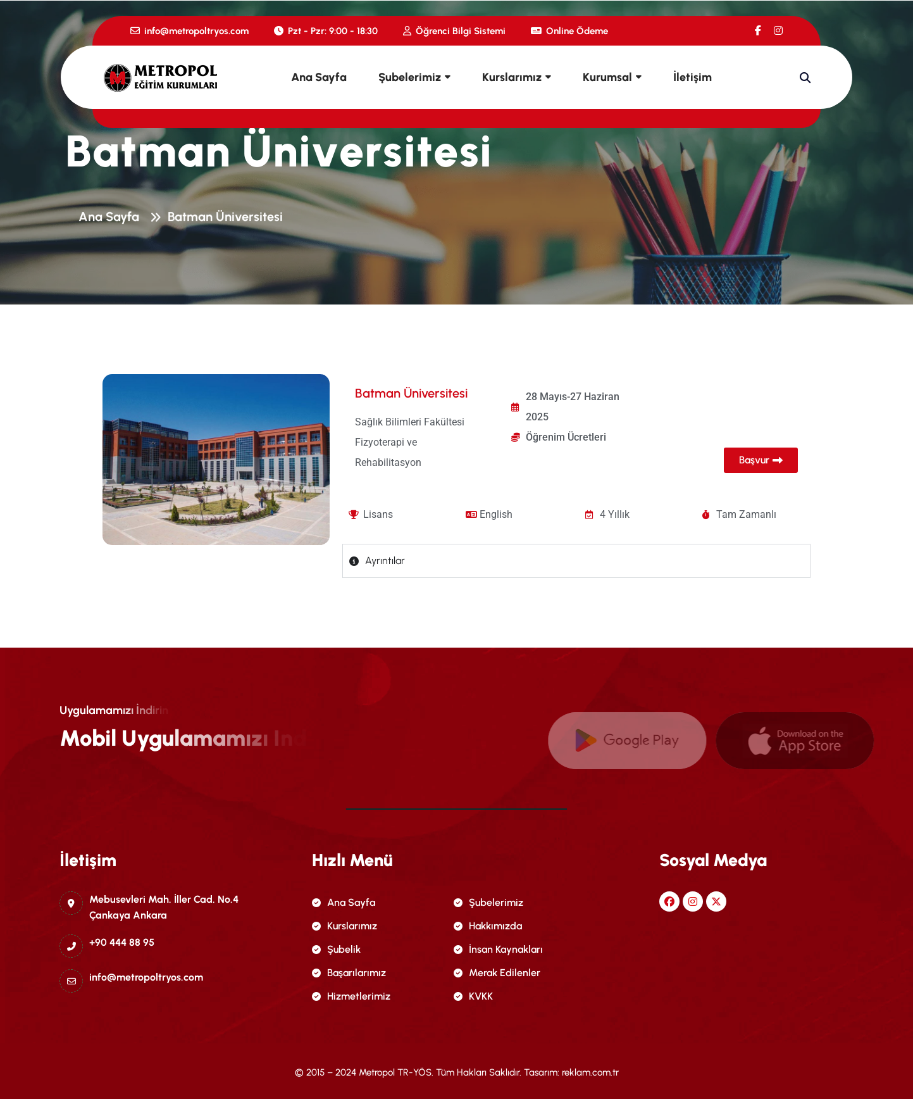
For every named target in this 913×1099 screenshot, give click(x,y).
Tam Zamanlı (746, 514)
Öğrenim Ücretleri (566, 437)
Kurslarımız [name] (344, 926)
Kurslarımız (512, 77)
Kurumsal (607, 77)
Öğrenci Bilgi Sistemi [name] (454, 31)
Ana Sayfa (319, 77)
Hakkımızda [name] (488, 926)
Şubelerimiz (409, 77)
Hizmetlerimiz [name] (351, 996)
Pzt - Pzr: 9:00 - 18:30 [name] (326, 31)
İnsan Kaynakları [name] (498, 949)
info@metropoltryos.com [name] (189, 31)
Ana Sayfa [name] (343, 902)
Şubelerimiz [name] (488, 902)
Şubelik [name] (336, 949)
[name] (758, 30)
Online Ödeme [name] (569, 31)
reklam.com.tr (590, 1072)
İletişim (692, 77)
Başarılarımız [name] (349, 973)
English (496, 514)
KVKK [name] (473, 996)
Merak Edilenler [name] (497, 973)
